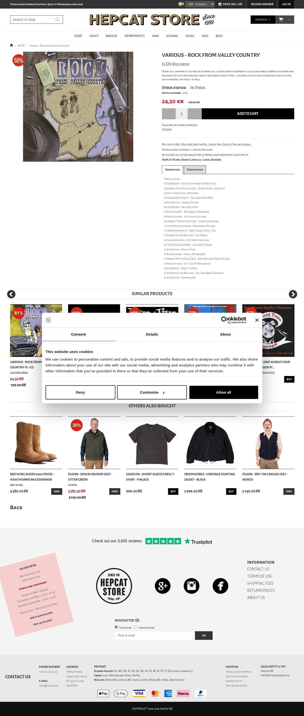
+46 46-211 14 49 (48, 672)
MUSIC (189, 36)
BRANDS (111, 36)
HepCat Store (74, 672)
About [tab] (225, 334)
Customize (152, 392)
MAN (155, 36)
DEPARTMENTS (135, 36)
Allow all (223, 392)
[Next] (293, 294)
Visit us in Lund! (42, 622)
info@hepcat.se (48, 686)
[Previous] (11, 294)
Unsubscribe (146, 628)
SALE (205, 36)
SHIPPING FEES (260, 583)
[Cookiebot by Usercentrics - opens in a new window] (224, 320)
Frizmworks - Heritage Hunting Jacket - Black (209, 477)
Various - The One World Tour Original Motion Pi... (266, 364)
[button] (281, 19)
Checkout (261, 19)
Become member (262, 4)
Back (16, 507)
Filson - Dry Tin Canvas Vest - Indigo (265, 477)
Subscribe (125, 628)
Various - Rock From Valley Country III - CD (31, 364)
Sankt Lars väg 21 (76, 676)
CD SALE (167, 130)
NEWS (94, 36)
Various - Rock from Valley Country (50, 45)
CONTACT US (258, 569)
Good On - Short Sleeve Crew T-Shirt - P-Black (150, 477)
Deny (80, 392)
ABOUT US (256, 597)
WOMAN (172, 36)
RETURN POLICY (261, 590)
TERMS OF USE (259, 576)
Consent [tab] (78, 334)
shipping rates (239, 676)
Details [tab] (152, 334)
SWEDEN (71, 686)
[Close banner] (257, 320)
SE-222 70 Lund (75, 681)
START (78, 36)
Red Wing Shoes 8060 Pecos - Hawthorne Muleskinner (32, 477)
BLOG (219, 36)
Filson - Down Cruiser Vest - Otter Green (90, 477)
